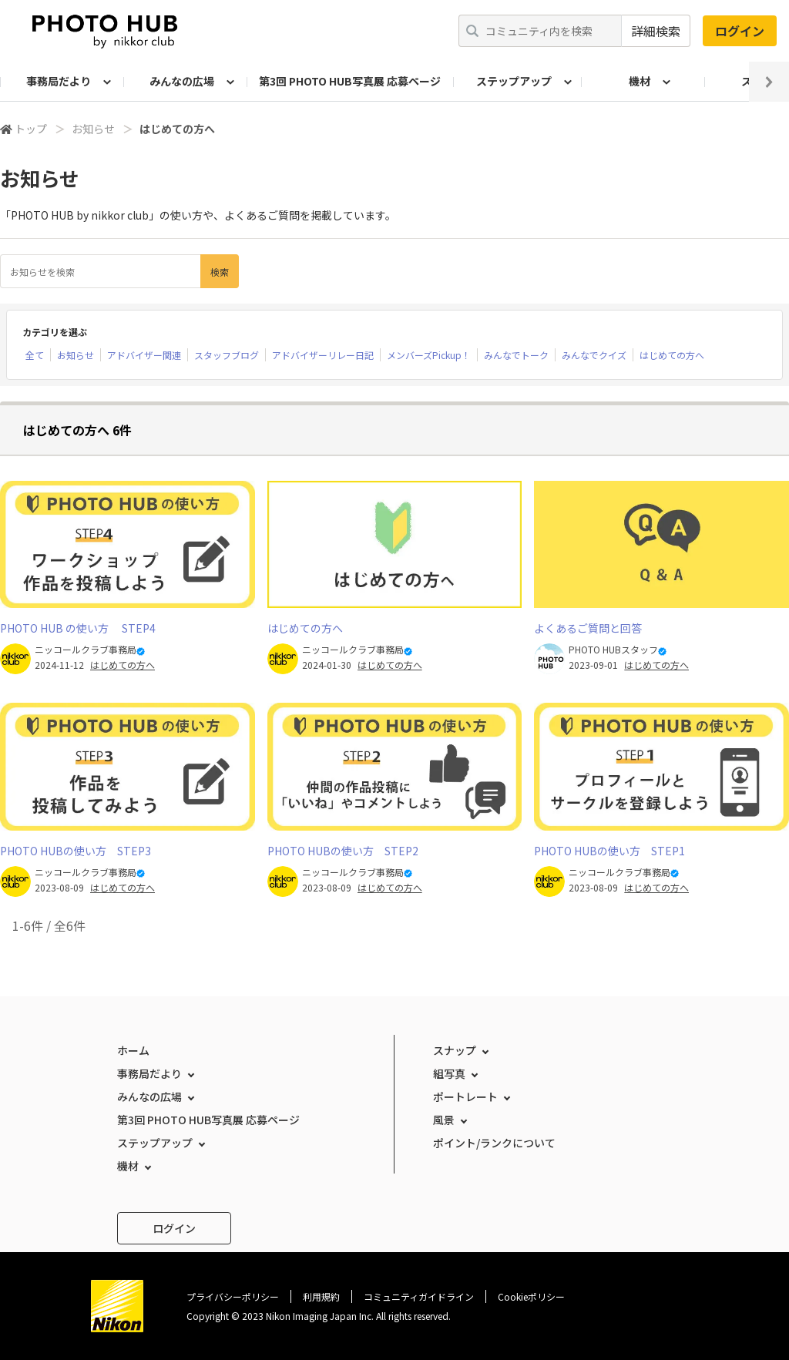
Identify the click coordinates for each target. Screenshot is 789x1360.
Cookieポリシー (531, 1296)
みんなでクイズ (594, 354)
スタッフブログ (226, 354)
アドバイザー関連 (144, 354)
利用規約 (321, 1296)
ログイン (739, 31)
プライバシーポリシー (232, 1296)
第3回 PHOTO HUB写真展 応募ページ (350, 81)
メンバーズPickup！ (429, 354)
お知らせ (93, 128)
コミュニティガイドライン (419, 1296)
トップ (31, 128)
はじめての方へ (672, 354)
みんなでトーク (516, 354)
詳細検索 (655, 31)
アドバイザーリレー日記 (323, 354)
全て (34, 354)
